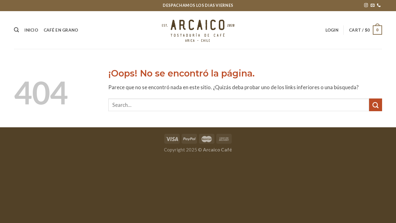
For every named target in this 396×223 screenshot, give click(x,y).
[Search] (16, 30)
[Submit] (375, 104)
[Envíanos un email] (373, 5)
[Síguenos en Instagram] (366, 5)
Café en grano (61, 30)
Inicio (31, 30)
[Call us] (379, 5)
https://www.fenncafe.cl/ (198, 158)
